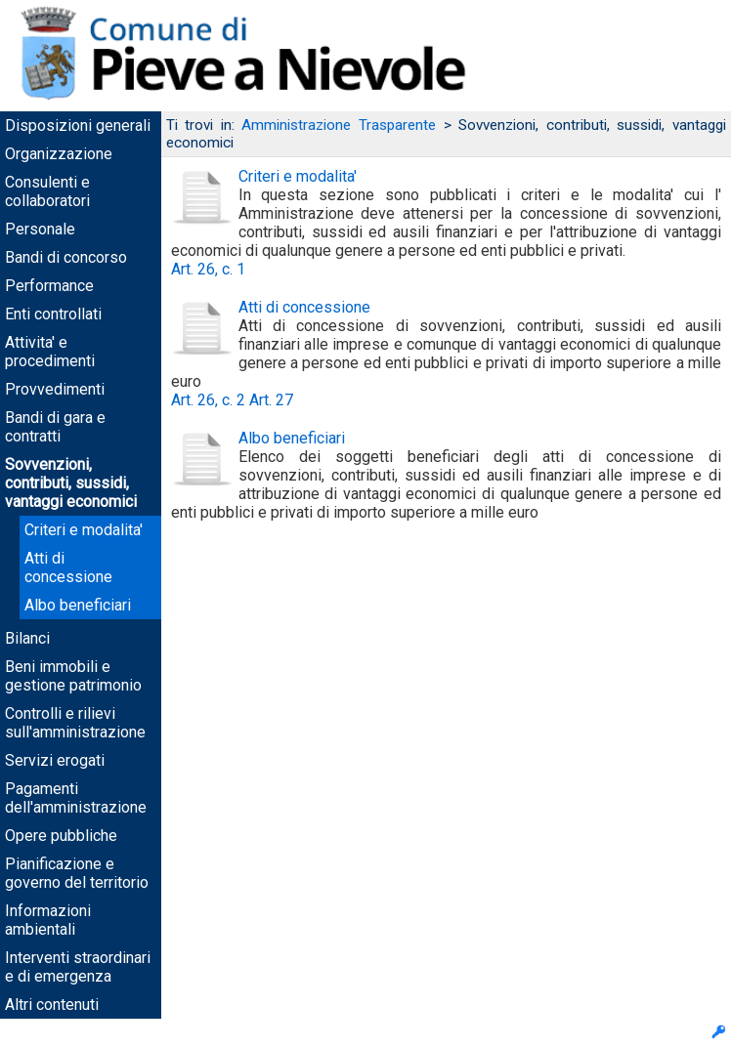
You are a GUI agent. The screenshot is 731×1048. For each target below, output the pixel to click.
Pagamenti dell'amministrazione (76, 798)
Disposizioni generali (77, 125)
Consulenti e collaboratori (47, 191)
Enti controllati (53, 314)
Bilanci (27, 638)
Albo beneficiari (77, 605)
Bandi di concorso (66, 257)
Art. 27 (271, 400)
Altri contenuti (52, 1004)
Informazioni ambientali (48, 920)
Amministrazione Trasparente (338, 125)
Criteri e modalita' (83, 530)
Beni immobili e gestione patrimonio (73, 675)
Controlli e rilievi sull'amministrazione (75, 722)
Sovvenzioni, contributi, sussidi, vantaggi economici (71, 483)
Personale (40, 229)
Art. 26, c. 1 (208, 269)
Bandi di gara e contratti (55, 426)
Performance (49, 285)
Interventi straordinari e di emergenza (77, 966)
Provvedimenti (55, 389)
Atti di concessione (68, 567)
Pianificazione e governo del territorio (77, 873)
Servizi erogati (55, 760)
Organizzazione (58, 154)
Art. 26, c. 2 (208, 400)
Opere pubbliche (61, 835)
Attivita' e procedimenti (50, 351)
